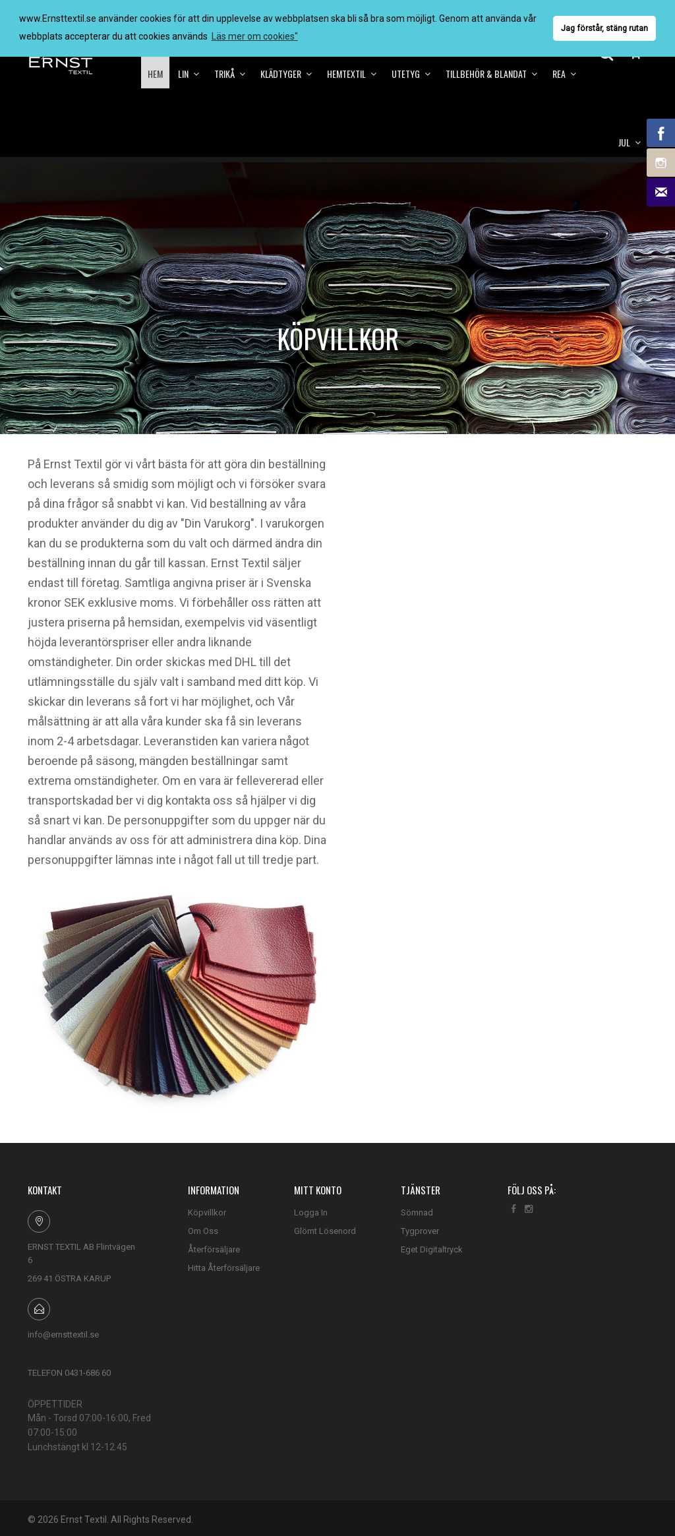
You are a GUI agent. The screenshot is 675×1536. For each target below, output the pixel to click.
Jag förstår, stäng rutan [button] (604, 28)
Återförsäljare (214, 1249)
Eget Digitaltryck (432, 1249)
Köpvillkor (207, 1212)
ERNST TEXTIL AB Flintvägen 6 (81, 1253)
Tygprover (420, 1231)
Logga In (311, 1212)
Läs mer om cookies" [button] (255, 36)
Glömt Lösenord (325, 1231)
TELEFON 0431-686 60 (69, 1373)
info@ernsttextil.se (63, 1334)
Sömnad (417, 1212)
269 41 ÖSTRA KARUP (69, 1278)
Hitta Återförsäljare (224, 1268)
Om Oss (203, 1231)
